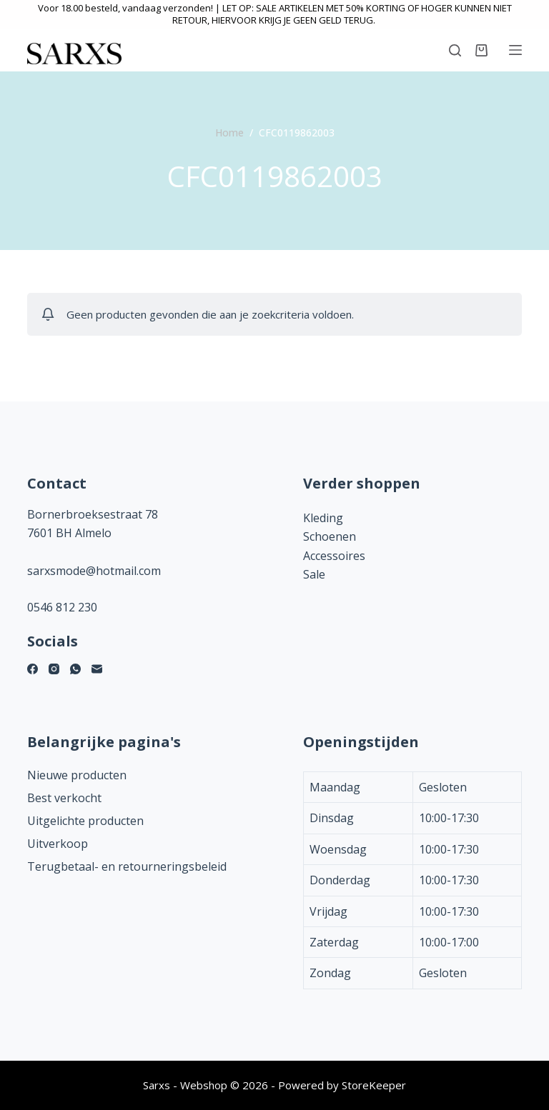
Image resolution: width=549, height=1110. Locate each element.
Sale (314, 574)
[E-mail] (97, 669)
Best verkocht (64, 798)
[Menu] (515, 50)
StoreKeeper (374, 1085)
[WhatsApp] (75, 669)
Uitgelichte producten (85, 821)
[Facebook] (32, 669)
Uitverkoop (57, 843)
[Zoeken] (455, 50)
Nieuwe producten (77, 775)
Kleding (323, 518)
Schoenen (329, 536)
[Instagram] (54, 669)
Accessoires (334, 556)
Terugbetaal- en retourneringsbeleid (127, 866)
